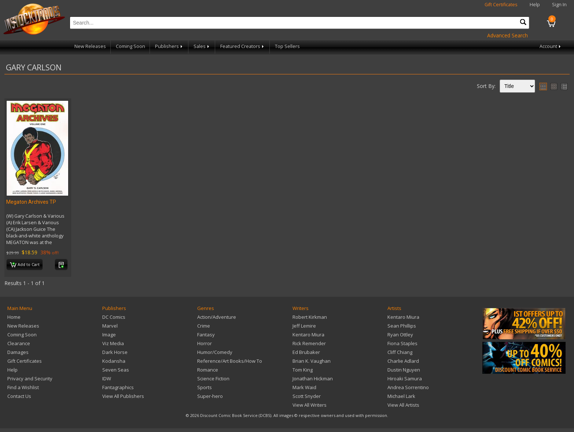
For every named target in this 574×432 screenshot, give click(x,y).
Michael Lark (401, 396)
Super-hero (210, 396)
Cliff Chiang (399, 352)
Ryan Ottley (400, 334)
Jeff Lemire (304, 325)
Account (551, 46)
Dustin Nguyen (403, 369)
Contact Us (19, 396)
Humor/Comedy (214, 352)
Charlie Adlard (403, 361)
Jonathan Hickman (312, 378)
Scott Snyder (306, 396)
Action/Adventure (216, 317)
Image (109, 334)
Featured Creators (242, 46)
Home (14, 317)
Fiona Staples (402, 343)
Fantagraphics (118, 387)
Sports (204, 387)
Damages (18, 352)
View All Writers (309, 405)
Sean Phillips (401, 325)
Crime (203, 325)
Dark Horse (115, 352)
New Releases (90, 46)
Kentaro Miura (308, 334)
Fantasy (206, 334)
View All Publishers (123, 396)
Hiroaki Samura (404, 378)
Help (535, 4)
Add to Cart (25, 265)
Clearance (18, 343)
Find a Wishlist (23, 387)
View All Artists (403, 405)
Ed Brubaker (306, 352)
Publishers (169, 46)
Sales (202, 46)
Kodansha (113, 361)
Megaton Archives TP (31, 202)
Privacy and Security (29, 378)
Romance (207, 369)
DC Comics (113, 317)
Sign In (559, 4)
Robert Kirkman (309, 317)
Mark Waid (304, 387)
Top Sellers (287, 46)
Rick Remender (309, 343)
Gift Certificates (501, 4)
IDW (106, 378)
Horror (204, 343)
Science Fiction (213, 378)
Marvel (110, 325)
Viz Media (113, 343)
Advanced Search (507, 35)
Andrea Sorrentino (408, 387)
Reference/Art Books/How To (229, 361)
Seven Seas (115, 369)
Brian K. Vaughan (311, 361)
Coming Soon (130, 46)
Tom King (302, 369)
